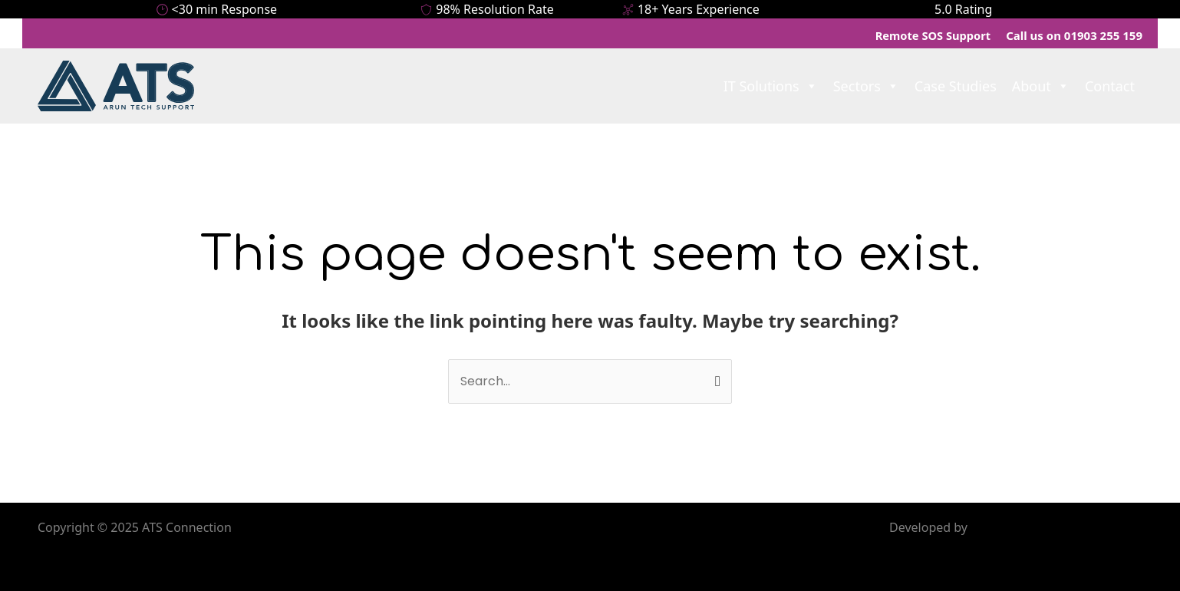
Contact (1110, 83)
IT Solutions (770, 83)
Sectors (866, 83)
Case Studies (956, 83)
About (1041, 83)
